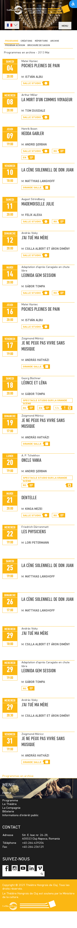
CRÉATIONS (26, 41)
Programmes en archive (17, 776)
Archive (54, 41)
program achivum (15, 45)
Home (6, 793)
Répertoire (41, 41)
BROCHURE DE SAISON (38, 45)
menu (65, 26)
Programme (11, 41)
